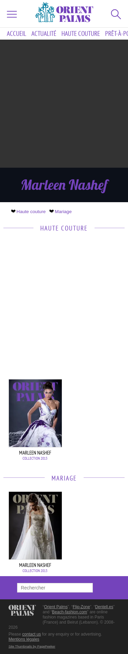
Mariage (61, 211)
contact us (31, 634)
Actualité (43, 33)
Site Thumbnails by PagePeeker (32, 646)
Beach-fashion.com (69, 612)
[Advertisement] (64, 104)
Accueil (16, 33)
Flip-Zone (81, 606)
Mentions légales (24, 639)
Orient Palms (56, 606)
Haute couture (80, 33)
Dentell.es (104, 606)
